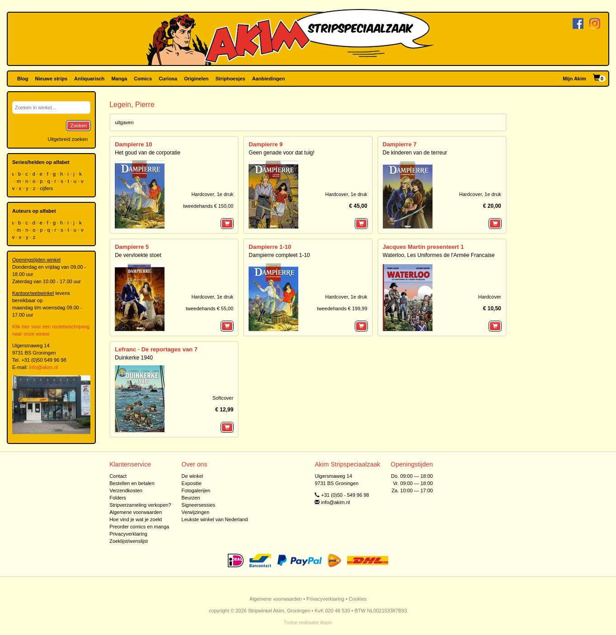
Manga (119, 78)
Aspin (326, 622)
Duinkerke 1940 (134, 358)
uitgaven (124, 122)
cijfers (47, 188)
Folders (117, 497)
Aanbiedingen (268, 78)
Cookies (358, 599)
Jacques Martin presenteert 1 (423, 246)
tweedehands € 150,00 (208, 206)
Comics (143, 78)
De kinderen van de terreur (415, 152)
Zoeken (78, 125)
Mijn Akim (574, 78)
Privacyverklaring (128, 534)
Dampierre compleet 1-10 (279, 255)
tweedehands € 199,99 (342, 308)
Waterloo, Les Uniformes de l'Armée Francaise (439, 255)
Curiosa (168, 78)
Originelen (196, 78)
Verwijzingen (196, 512)
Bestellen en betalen (132, 483)
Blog (22, 78)
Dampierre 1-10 (270, 246)
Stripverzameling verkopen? (140, 505)
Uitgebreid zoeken (67, 139)
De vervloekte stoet (138, 255)
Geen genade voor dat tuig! (281, 152)
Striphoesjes (230, 78)
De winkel (192, 476)
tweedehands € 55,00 (209, 308)
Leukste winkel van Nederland (215, 519)
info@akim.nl (43, 367)
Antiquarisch (89, 78)
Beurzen (191, 497)
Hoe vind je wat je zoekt (135, 519)
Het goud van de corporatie (147, 152)
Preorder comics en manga (139, 526)
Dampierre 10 (133, 144)
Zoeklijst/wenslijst (128, 541)
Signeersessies (199, 505)
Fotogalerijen (196, 490)
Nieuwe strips (51, 78)
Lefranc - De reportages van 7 (156, 349)
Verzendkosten (125, 490)
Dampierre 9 (265, 144)
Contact (118, 476)
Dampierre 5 (132, 246)
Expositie (192, 483)
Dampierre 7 (400, 144)
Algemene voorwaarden (135, 512)
